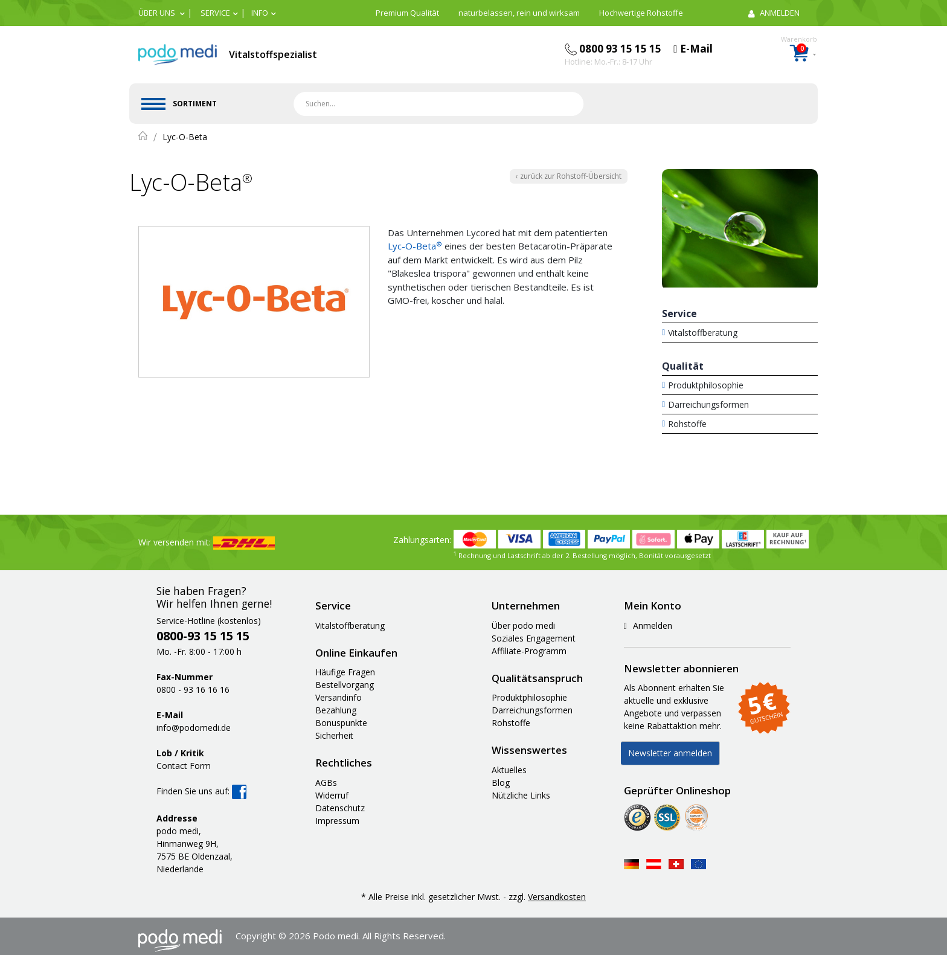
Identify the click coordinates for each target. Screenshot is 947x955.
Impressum (337, 820)
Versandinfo (338, 697)
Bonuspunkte (341, 722)
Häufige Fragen (345, 672)
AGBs (326, 782)
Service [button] (215, 12)
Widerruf (331, 795)
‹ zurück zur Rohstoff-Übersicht (568, 176)
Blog (501, 782)
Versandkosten (557, 896)
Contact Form (183, 765)
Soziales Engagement (534, 638)
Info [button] (259, 12)
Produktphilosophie (705, 385)
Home (142, 136)
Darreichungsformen (708, 404)
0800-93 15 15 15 (202, 636)
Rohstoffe (687, 423)
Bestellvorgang (344, 684)
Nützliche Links (521, 795)
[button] (161, 12)
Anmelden (648, 625)
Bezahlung (335, 710)
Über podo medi (523, 625)
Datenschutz (340, 808)
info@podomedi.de (193, 727)
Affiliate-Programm (529, 651)
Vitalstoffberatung (702, 332)
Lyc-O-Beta (415, 246)
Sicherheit (334, 735)
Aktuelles (509, 770)
